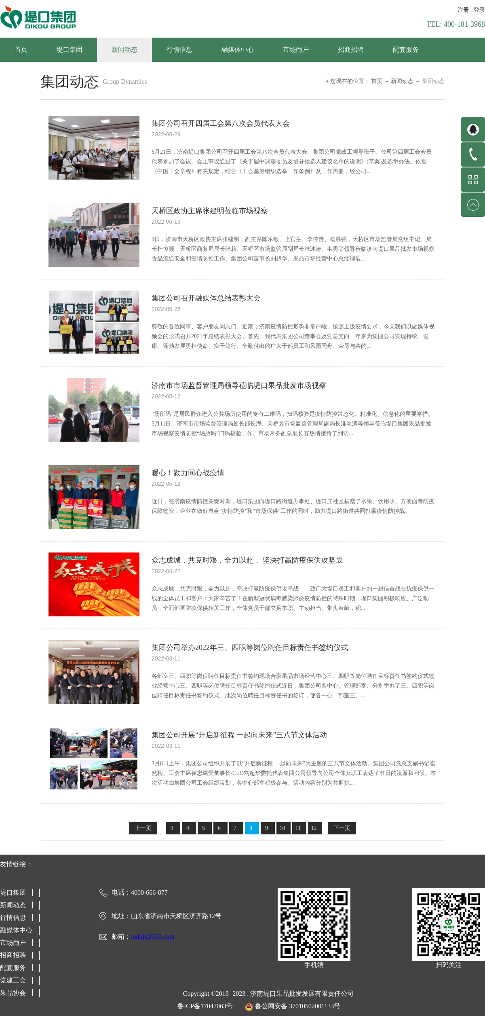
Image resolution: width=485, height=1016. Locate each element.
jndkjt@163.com (153, 936)
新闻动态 (402, 81)
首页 (21, 49)
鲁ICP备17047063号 (205, 1006)
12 (314, 828)
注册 (463, 10)
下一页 (341, 828)
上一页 (143, 828)
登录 (479, 10)
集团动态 (433, 81)
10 (282, 828)
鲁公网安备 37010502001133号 (297, 1006)
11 (298, 828)
